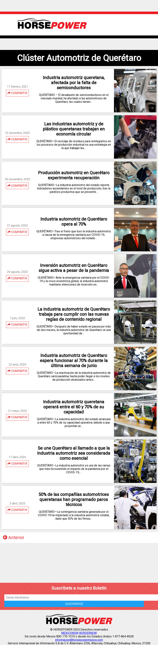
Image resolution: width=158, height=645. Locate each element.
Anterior (13, 537)
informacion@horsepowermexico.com (79, 640)
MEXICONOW (69, 633)
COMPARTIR (17, 93)
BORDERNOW (88, 633)
